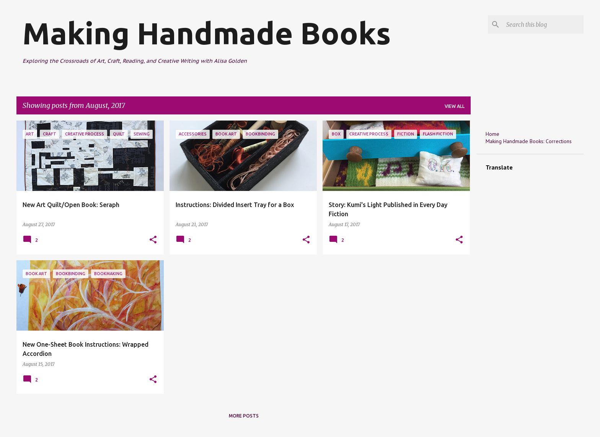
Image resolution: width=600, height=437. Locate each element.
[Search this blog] (543, 24)
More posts (244, 415)
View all (455, 106)
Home (492, 133)
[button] (153, 240)
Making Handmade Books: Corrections (529, 141)
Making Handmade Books (207, 33)
